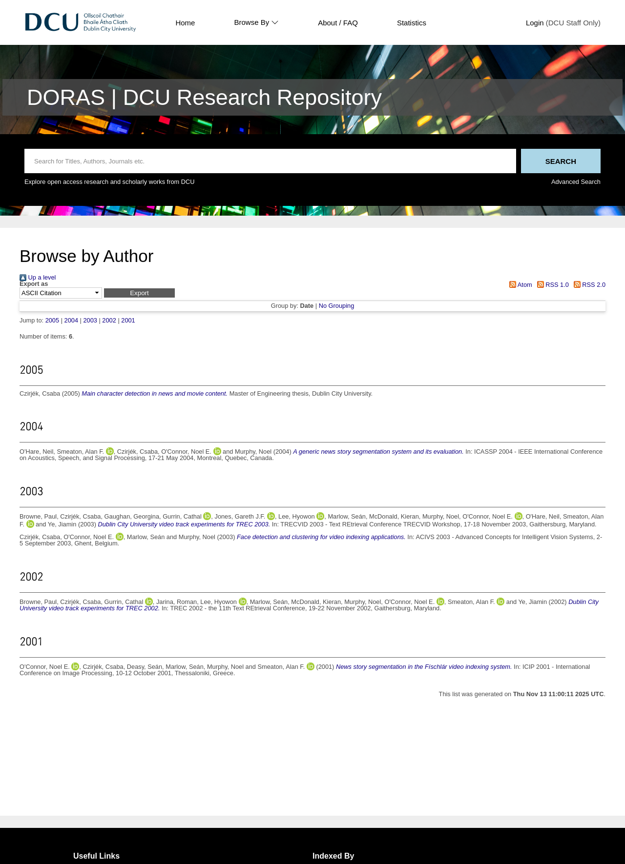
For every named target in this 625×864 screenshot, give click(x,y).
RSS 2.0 (587, 284)
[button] (139, 293)
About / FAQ (338, 23)
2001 (128, 320)
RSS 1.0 (551, 284)
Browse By (256, 22)
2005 (52, 320)
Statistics (411, 23)
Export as (34, 284)
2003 (90, 320)
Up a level (38, 277)
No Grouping (336, 305)
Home (185, 23)
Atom (519, 284)
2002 (109, 320)
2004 (71, 320)
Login (535, 23)
